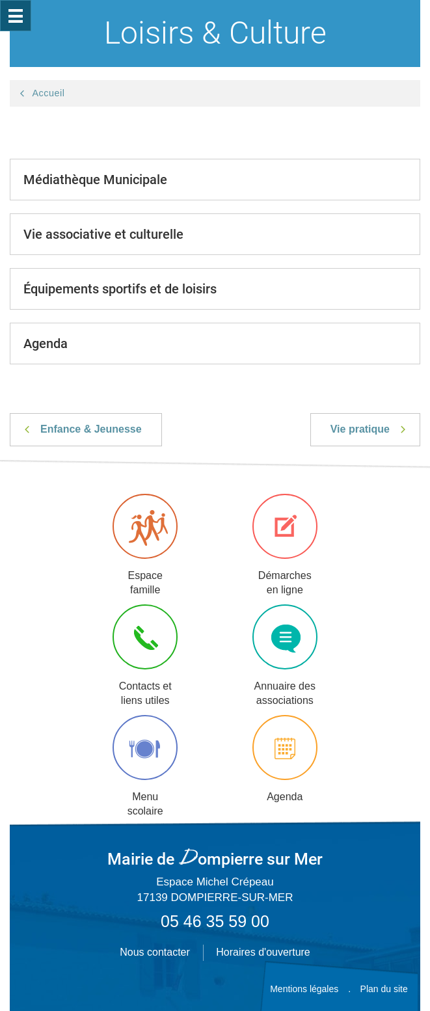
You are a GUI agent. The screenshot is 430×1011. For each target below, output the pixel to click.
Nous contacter (155, 952)
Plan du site (384, 989)
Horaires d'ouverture (263, 952)
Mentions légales (304, 989)
